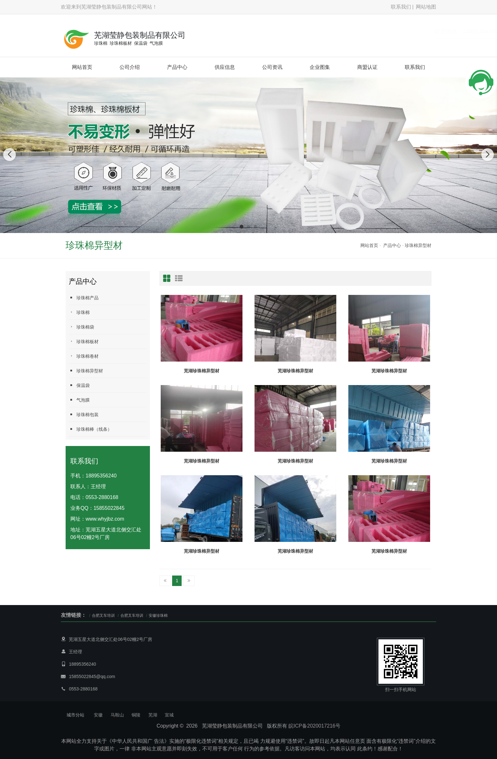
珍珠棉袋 (81, 327)
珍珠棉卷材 (84, 356)
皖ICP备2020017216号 (314, 726)
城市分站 (75, 714)
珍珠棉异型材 (418, 245)
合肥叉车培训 (103, 615)
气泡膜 (79, 400)
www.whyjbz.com (105, 519)
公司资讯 (272, 67)
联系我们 (401, 7)
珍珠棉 (79, 312)
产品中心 (177, 67)
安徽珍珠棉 (158, 615)
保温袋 (79, 385)
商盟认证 (367, 67)
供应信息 (225, 67)
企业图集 (320, 67)
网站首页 (82, 67)
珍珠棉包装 (84, 414)
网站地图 (426, 7)
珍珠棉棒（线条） (90, 429)
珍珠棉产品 (84, 297)
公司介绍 (129, 67)
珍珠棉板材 (84, 341)
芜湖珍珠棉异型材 (201, 370)
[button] (241, 227)
